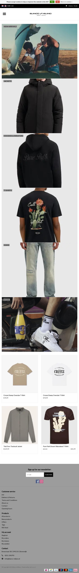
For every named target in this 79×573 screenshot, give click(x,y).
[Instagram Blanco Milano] (41, 481)
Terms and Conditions (9, 500)
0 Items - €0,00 (71, 6)
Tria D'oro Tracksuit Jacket (12, 446)
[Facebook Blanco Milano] (37, 481)
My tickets (5, 541)
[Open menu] (4, 14)
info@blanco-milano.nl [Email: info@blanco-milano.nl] (12, 559)
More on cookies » (66, 2)
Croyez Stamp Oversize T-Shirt (14, 395)
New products (7, 519)
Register (5, 535)
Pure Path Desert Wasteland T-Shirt (55, 446)
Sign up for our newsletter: (39, 469)
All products (6, 516)
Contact (5, 506)
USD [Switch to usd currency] (12, 6)
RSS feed (5, 528)
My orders (5, 538)
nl (2, 6)
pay (3, 495)
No (57, 2)
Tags (3, 525)
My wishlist (6, 544)
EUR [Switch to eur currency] (9, 6)
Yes (52, 2)
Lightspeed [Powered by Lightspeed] (32, 567)
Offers (4, 522)
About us (5, 503)
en (5, 6)
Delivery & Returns (8, 497)
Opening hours (7, 508)
